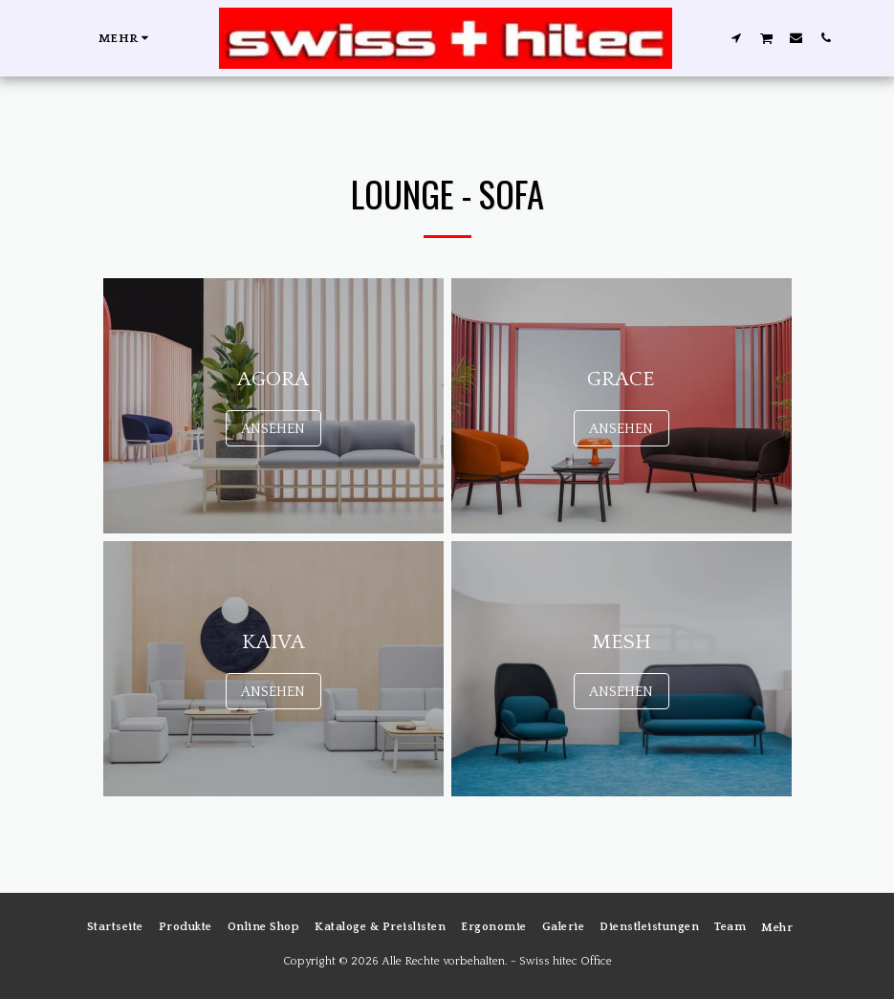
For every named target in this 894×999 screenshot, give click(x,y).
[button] (736, 37)
